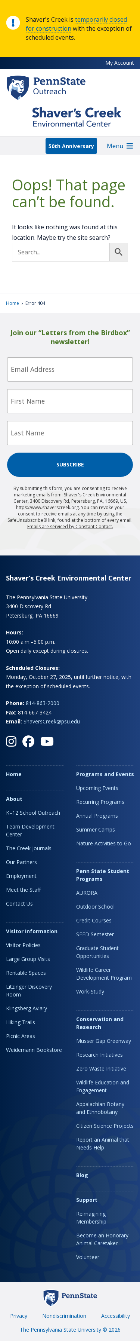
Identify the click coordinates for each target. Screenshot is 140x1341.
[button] (115, 146)
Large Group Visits (28, 958)
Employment (21, 875)
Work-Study (90, 991)
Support (86, 1199)
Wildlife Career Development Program (104, 973)
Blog (82, 1175)
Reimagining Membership (91, 1217)
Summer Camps (95, 829)
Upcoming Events (97, 788)
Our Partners (21, 862)
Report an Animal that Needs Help (102, 1143)
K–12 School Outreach (33, 812)
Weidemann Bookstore (34, 1049)
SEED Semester (95, 934)
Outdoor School (95, 906)
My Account (119, 62)
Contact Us (19, 903)
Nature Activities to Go (103, 843)
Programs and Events (105, 774)
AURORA (86, 892)
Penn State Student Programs (102, 874)
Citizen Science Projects (105, 1125)
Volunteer (87, 1257)
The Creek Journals (29, 848)
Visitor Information (31, 931)
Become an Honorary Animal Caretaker (102, 1239)
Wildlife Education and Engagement (102, 1086)
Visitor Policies (23, 945)
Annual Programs (97, 815)
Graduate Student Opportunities (97, 951)
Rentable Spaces (26, 972)
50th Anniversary (71, 146)
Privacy (18, 1315)
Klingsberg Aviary (26, 1008)
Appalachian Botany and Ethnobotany (100, 1107)
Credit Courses (94, 920)
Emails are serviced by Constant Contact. (70, 526)
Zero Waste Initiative (101, 1068)
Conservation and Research (100, 1023)
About (14, 798)
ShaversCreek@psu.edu (52, 721)
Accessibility (115, 1315)
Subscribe (70, 464)
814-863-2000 (42, 703)
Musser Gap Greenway (103, 1040)
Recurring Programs (100, 801)
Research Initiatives (99, 1054)
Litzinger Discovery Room (29, 990)
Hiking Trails (20, 1022)
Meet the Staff (23, 889)
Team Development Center (30, 830)
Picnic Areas (20, 1036)
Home (12, 303)
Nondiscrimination (64, 1315)
